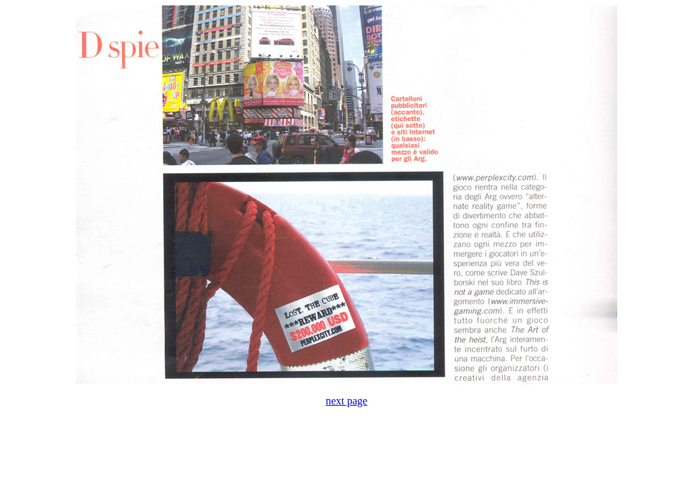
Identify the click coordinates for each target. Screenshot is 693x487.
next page (346, 401)
